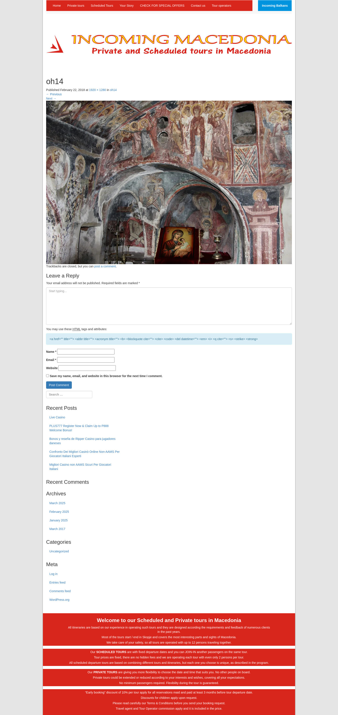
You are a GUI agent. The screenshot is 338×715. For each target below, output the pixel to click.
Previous (54, 94)
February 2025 (59, 511)
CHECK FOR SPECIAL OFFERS (162, 5)
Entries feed (57, 582)
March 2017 (57, 529)
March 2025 (57, 503)
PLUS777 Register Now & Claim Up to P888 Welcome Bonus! (79, 428)
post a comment (105, 266)
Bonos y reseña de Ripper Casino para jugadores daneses (82, 441)
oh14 (113, 90)
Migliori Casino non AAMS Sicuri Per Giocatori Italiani (80, 467)
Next (51, 98)
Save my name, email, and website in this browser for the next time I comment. (106, 376)
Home (57, 5)
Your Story (127, 5)
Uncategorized (59, 551)
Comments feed (60, 591)
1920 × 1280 (97, 90)
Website (52, 368)
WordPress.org (59, 599)
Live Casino (57, 417)
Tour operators (221, 5)
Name (51, 351)
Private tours (75, 5)
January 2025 (58, 520)
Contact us (198, 5)
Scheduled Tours (102, 5)
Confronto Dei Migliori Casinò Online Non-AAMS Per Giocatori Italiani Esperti (84, 454)
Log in (53, 574)
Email (51, 360)
